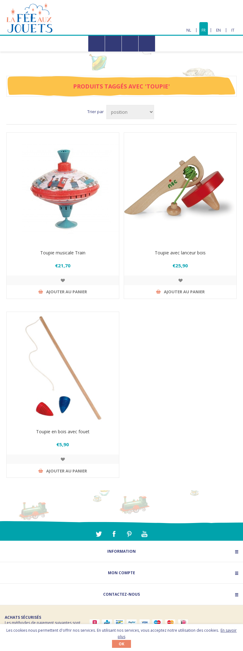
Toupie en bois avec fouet (63, 432)
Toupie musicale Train (62, 253)
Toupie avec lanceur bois (180, 253)
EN (218, 30)
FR (204, 30)
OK (121, 644)
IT (232, 30)
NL (188, 30)
